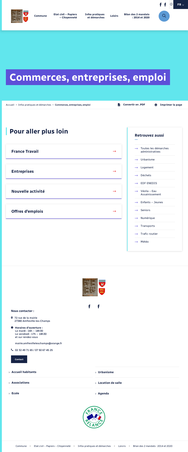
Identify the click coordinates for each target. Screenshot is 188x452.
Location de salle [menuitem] (108, 383)
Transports (145, 226)
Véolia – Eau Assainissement (148, 192)
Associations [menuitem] (19, 382)
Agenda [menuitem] (102, 393)
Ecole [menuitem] (14, 393)
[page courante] (73, 104)
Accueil (10, 104)
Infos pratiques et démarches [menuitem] (94, 446)
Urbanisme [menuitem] (104, 372)
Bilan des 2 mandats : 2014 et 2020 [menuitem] (152, 446)
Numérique (145, 218)
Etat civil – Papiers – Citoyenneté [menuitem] (52, 446)
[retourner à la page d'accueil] (19, 16)
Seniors (142, 210)
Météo (142, 241)
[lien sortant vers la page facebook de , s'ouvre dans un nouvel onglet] (160, 5)
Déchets (143, 175)
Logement (144, 167)
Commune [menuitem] (21, 446)
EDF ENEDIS (146, 183)
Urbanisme (145, 159)
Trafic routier (146, 233)
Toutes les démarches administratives (152, 150)
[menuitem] (40, 16)
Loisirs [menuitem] (122, 446)
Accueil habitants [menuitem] (22, 372)
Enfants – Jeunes (149, 202)
